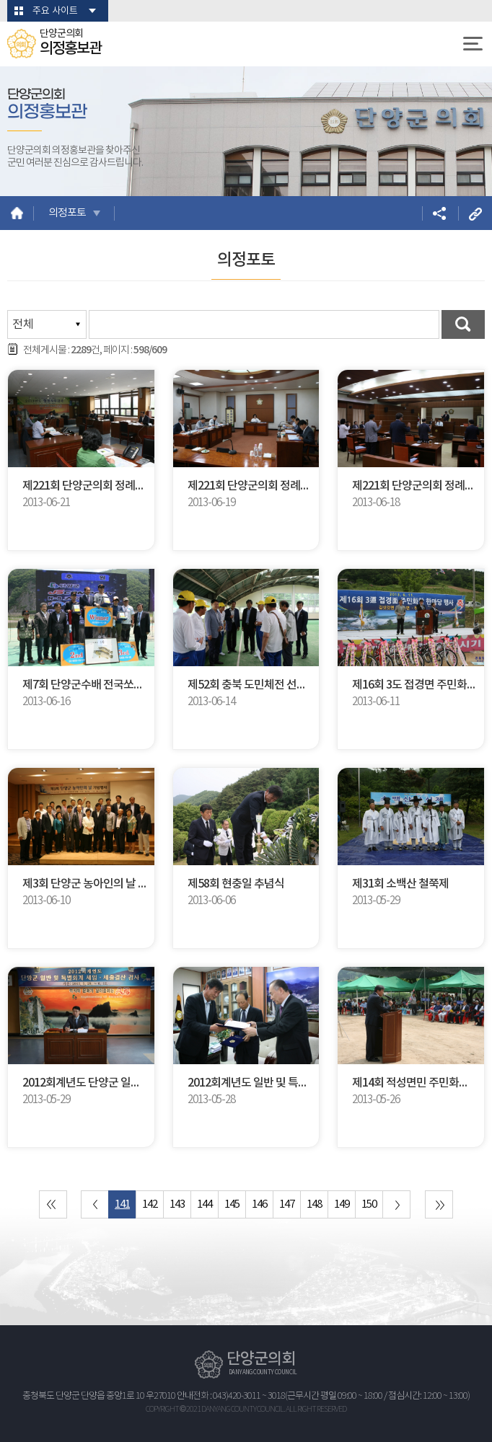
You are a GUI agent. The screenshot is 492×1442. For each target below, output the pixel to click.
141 (122, 1204)
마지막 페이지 (439, 1204)
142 (149, 1204)
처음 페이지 (53, 1204)
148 (314, 1204)
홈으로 (17, 213)
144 (204, 1204)
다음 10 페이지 (396, 1204)
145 (232, 1204)
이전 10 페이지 (95, 1204)
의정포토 (67, 213)
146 (259, 1204)
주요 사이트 (55, 11)
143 (177, 1204)
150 (369, 1204)
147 (286, 1204)
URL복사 (475, 213)
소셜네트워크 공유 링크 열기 (439, 213)
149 (341, 1204)
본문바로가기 (0, 0)
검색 (463, 324)
